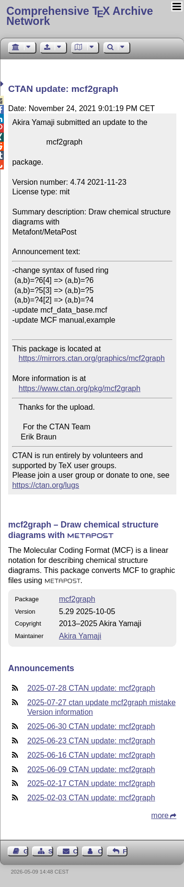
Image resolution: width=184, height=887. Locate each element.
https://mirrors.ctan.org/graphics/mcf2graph (92, 358)
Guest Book (25, 851)
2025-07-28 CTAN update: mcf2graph (91, 688)
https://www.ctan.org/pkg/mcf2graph (79, 388)
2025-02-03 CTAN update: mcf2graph (91, 798)
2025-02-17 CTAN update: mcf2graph (91, 783)
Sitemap (50, 851)
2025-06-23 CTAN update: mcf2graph (91, 741)
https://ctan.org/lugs (45, 485)
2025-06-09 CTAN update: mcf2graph (91, 769)
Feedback (125, 851)
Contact (75, 851)
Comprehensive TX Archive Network (79, 16)
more (160, 815)
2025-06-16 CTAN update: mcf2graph (91, 755)
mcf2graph (77, 599)
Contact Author (100, 851)
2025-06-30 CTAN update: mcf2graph (91, 726)
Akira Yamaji (80, 636)
